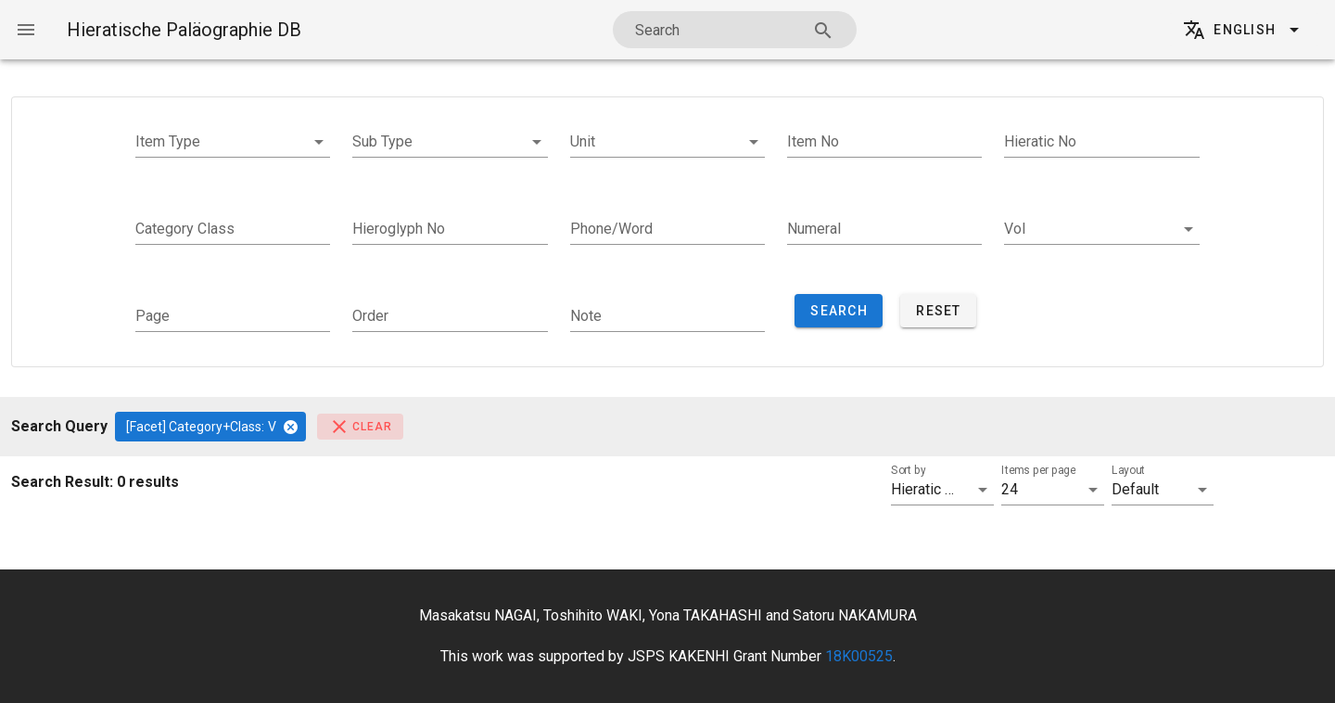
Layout (1128, 470)
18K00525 (859, 656)
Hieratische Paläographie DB (184, 30)
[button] (232, 142)
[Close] (290, 426)
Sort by (908, 470)
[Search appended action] (823, 30)
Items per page (1038, 470)
